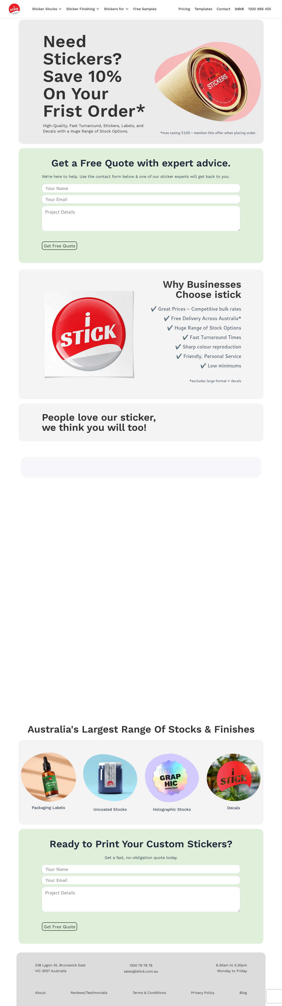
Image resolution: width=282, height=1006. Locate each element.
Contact (223, 9)
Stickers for (116, 9)
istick (239, 9)
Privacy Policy (202, 993)
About (40, 993)
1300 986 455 (259, 9)
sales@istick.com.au (141, 971)
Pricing (184, 9)
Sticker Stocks (47, 9)
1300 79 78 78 (141, 965)
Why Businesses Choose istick (202, 289)
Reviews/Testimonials (89, 993)
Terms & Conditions (149, 993)
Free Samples (144, 9)
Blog (243, 993)
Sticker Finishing (83, 9)
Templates (203, 9)
